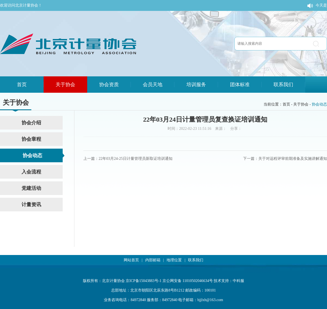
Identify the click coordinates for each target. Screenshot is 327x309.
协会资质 (109, 84)
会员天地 (152, 84)
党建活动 (31, 188)
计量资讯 (31, 204)
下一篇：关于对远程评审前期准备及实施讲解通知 (285, 159)
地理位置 (174, 260)
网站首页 (131, 260)
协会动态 (319, 104)
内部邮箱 (153, 260)
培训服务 (196, 84)
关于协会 (65, 84)
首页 (21, 84)
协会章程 (31, 139)
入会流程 (31, 172)
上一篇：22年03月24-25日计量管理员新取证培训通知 (127, 159)
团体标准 (239, 84)
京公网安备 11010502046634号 (187, 281)
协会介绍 (31, 122)
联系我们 (283, 84)
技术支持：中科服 (229, 281)
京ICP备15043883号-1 (143, 281)
